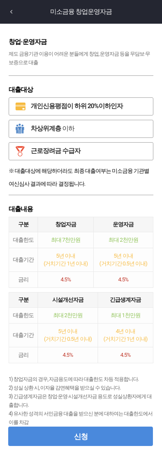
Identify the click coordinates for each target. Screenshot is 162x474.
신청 (81, 436)
